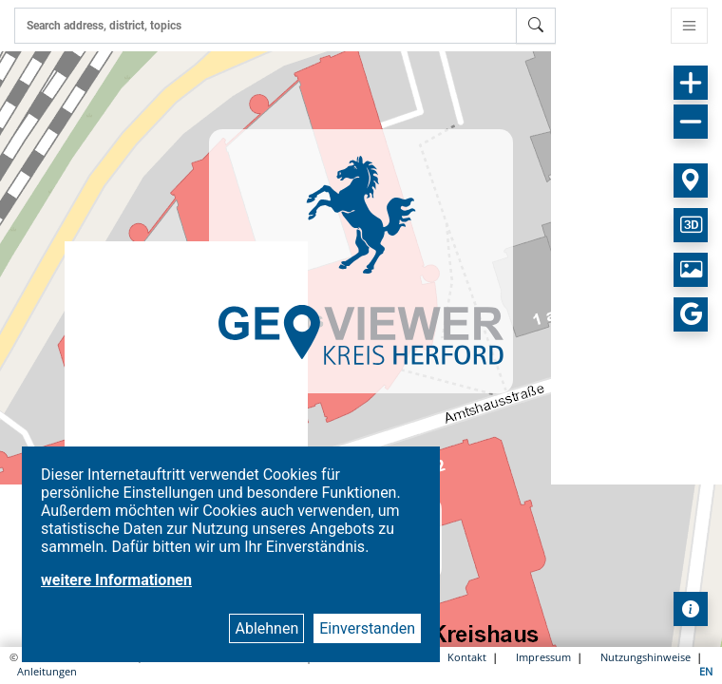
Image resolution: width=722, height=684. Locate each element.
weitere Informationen (116, 580)
